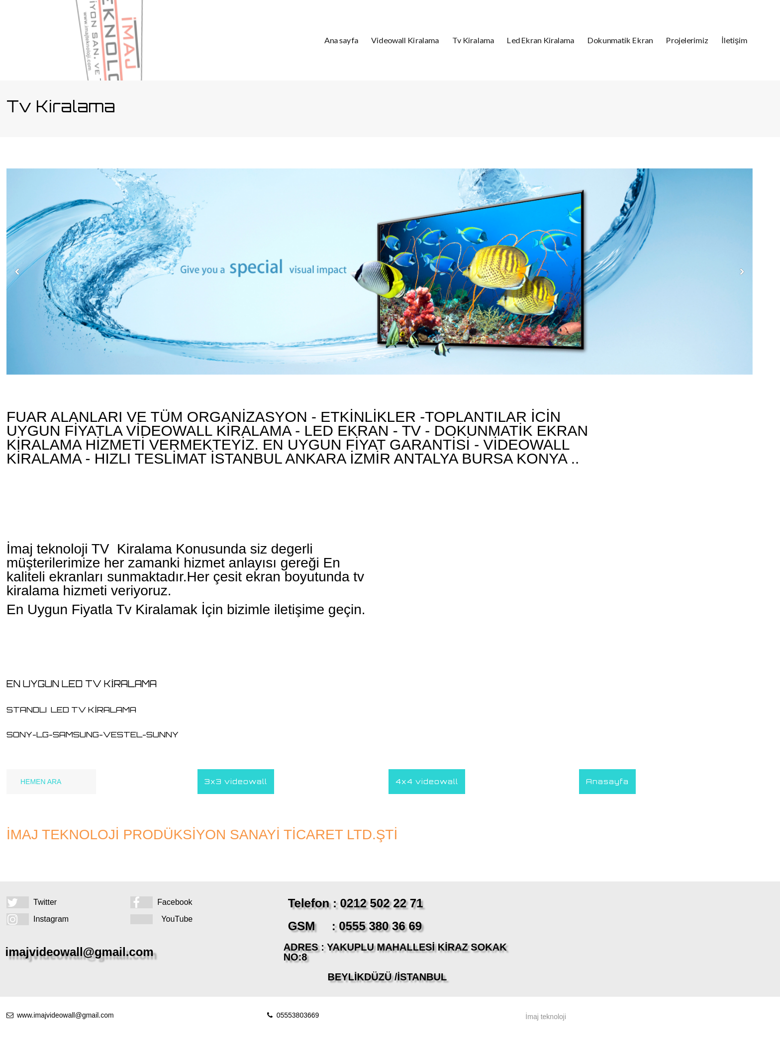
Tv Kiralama (478, 40)
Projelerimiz (675, 40)
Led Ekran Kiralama (540, 40)
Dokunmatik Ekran (614, 40)
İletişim (719, 40)
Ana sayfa (356, 40)
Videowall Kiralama (415, 40)
